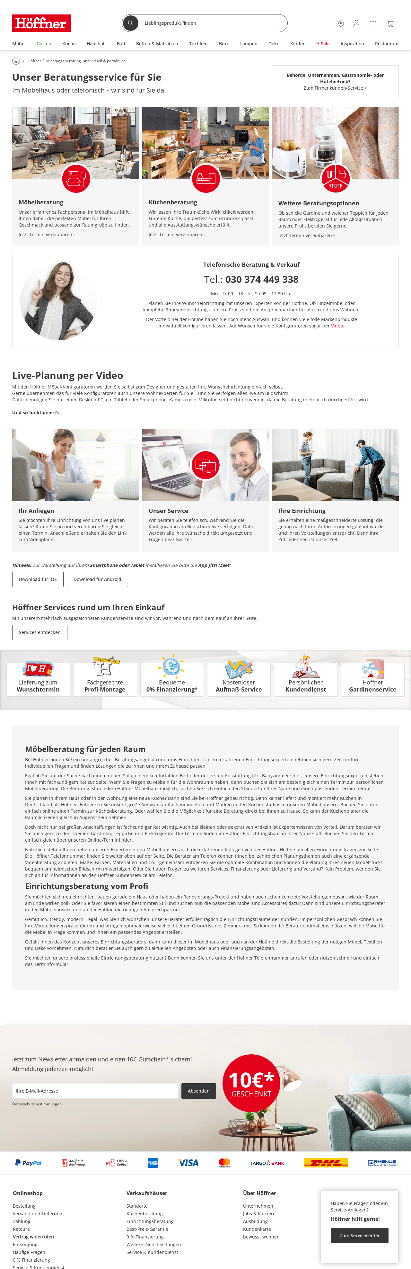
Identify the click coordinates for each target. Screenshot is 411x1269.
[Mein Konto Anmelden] (356, 23)
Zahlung (22, 1221)
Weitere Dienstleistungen (154, 1244)
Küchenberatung (145, 1214)
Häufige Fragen (29, 1252)
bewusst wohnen (261, 1237)
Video (337, 326)
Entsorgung (25, 1244)
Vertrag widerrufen (33, 1237)
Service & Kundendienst (152, 1252)
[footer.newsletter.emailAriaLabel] (95, 1091)
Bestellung (24, 1206)
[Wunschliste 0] (373, 23)
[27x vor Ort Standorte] (341, 23)
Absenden (199, 1091)
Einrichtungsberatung (150, 1221)
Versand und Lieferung (37, 1214)
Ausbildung (255, 1221)
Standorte (137, 1206)
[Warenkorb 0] (390, 23)
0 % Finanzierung (31, 1260)
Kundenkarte (257, 1229)
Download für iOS (38, 579)
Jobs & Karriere (259, 1214)
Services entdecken (40, 632)
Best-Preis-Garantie (147, 1229)
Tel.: (251, 279)
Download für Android (97, 579)
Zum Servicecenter (360, 1235)
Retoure (21, 1229)
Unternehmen (258, 1206)
